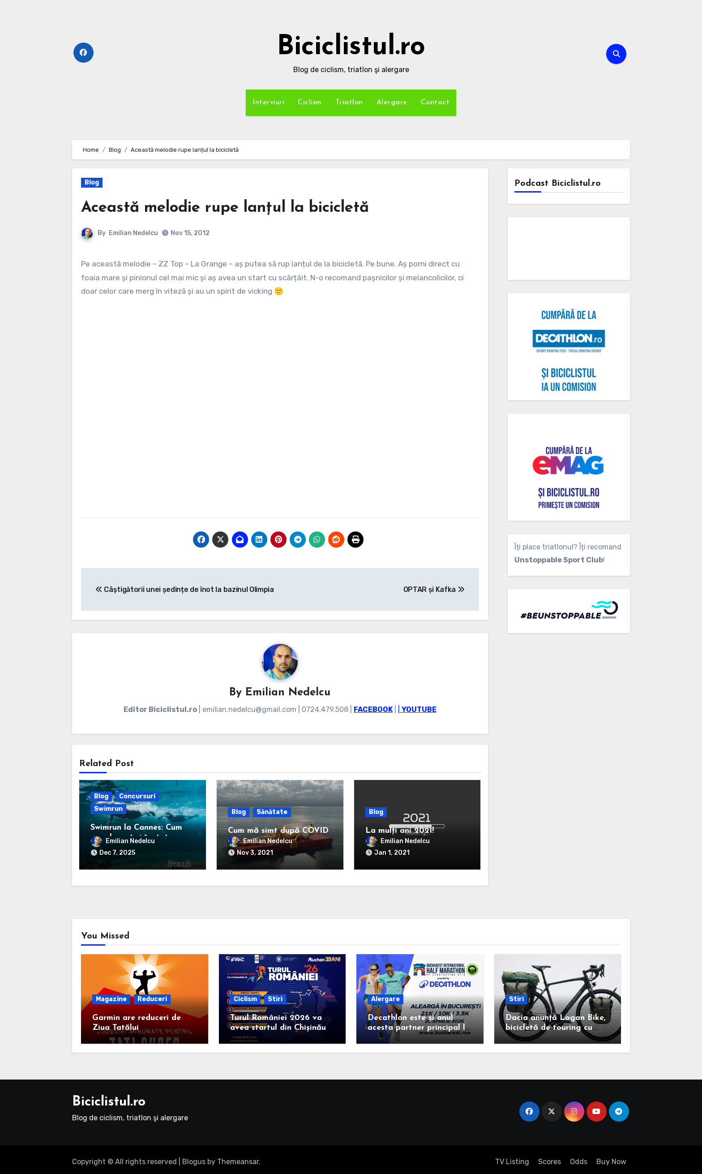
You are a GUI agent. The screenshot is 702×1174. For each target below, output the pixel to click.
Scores (549, 1157)
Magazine (111, 994)
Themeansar (238, 1157)
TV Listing (512, 1157)
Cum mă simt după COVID (278, 831)
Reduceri (152, 994)
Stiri (275, 994)
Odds (578, 1157)
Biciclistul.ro (351, 47)
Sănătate (272, 813)
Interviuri (268, 102)
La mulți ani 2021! (399, 831)
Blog (92, 182)
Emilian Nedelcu (133, 233)
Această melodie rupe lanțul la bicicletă (242, 207)
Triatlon (349, 102)
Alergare (392, 102)
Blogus (193, 1157)
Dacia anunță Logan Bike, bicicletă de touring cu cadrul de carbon (555, 1023)
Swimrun (108, 810)
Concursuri (137, 797)
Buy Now (611, 1157)
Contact (435, 102)
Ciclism (310, 102)
